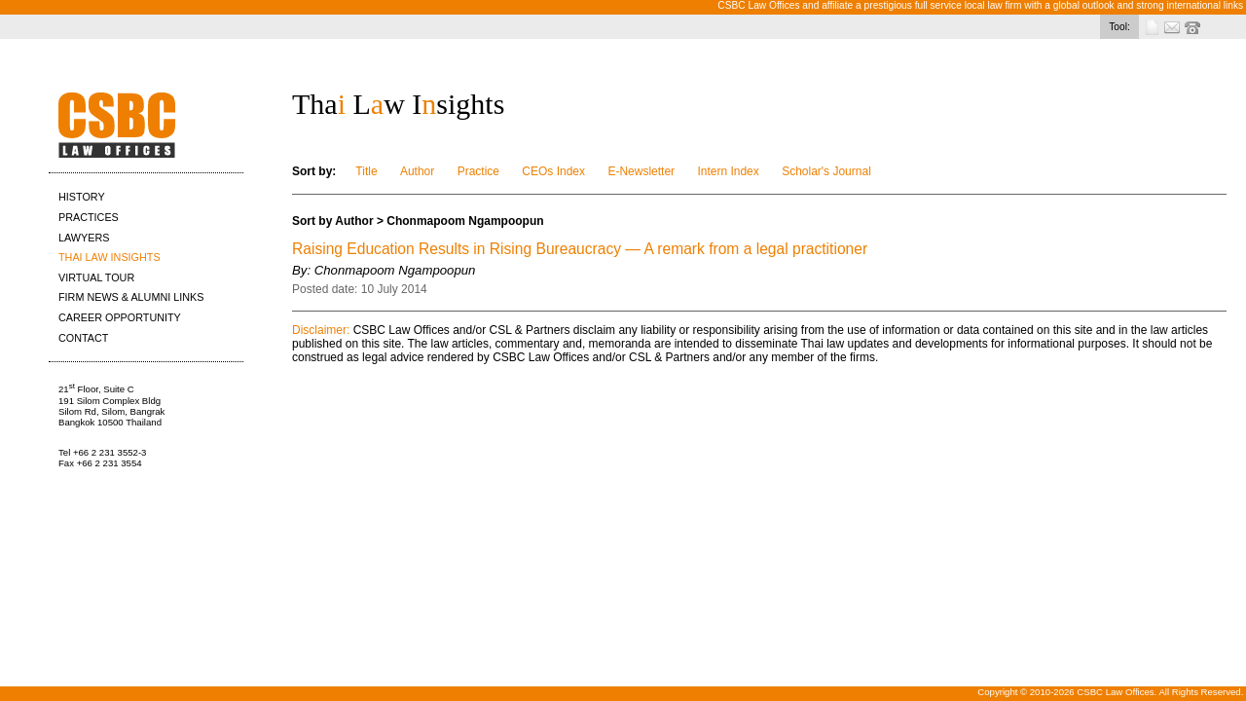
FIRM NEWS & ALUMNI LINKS (130, 297)
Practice (478, 171)
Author (417, 171)
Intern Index (727, 171)
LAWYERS (83, 237)
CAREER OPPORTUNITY (119, 317)
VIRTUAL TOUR (96, 277)
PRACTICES (88, 217)
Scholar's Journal (826, 171)
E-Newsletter (641, 171)
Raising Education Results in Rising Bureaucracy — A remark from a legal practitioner (579, 248)
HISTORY (81, 197)
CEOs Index (553, 171)
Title (366, 171)
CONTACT (83, 338)
